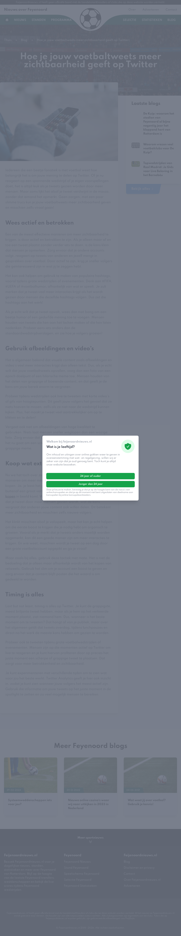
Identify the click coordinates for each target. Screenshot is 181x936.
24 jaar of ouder (90, 476)
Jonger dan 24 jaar (90, 484)
